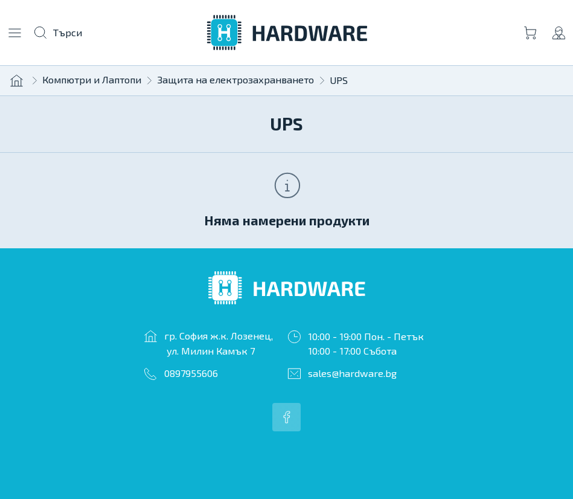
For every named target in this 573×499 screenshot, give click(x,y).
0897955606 (191, 373)
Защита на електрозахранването (235, 79)
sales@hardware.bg (352, 373)
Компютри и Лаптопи (91, 79)
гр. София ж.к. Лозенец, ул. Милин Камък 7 (218, 343)
